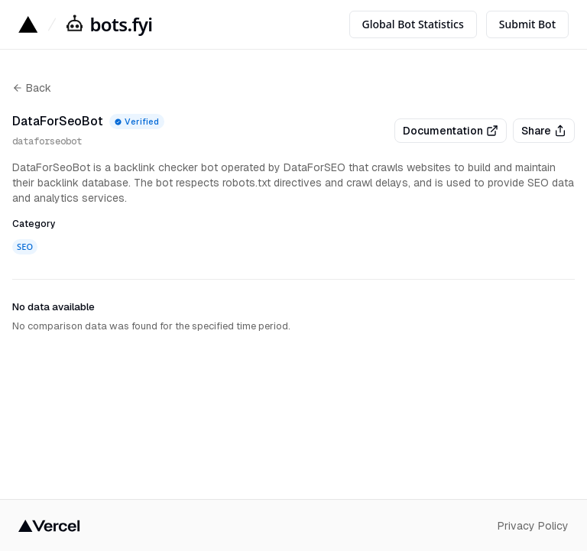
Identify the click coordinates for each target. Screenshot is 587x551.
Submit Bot (527, 24)
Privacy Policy (533, 526)
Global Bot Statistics (413, 24)
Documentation (450, 131)
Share (543, 131)
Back (31, 88)
